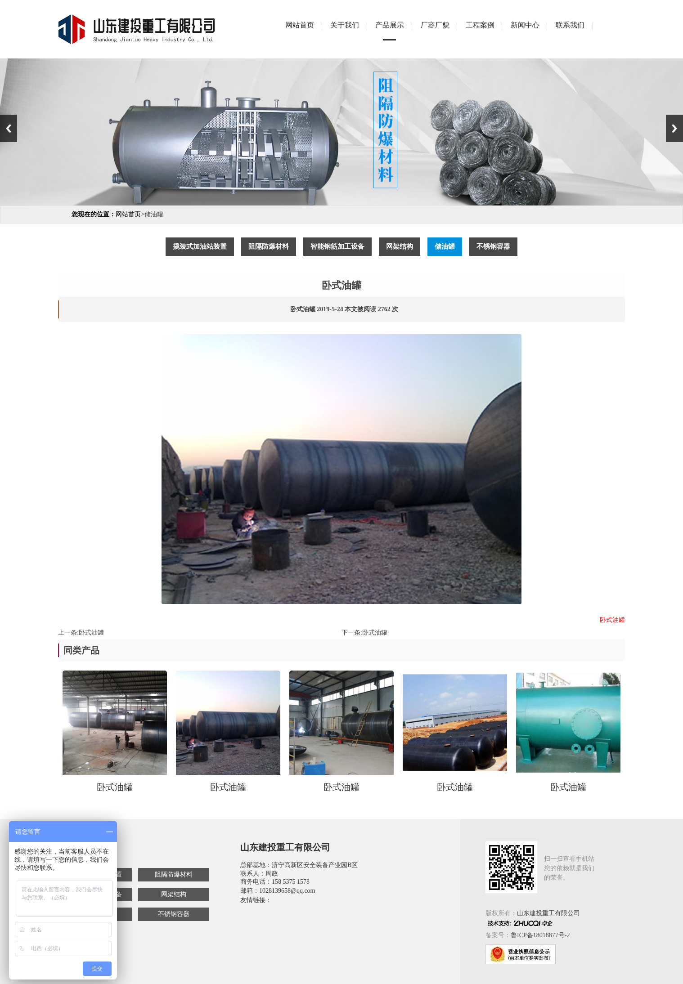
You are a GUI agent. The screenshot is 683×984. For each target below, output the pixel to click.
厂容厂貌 (435, 25)
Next (674, 128)
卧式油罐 (91, 632)
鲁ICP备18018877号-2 (540, 935)
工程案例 (480, 25)
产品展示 (389, 25)
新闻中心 (525, 25)
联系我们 (570, 25)
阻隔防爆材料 (174, 874)
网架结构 (173, 894)
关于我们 (344, 25)
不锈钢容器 (173, 914)
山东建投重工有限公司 (548, 913)
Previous (8, 128)
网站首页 (299, 25)
